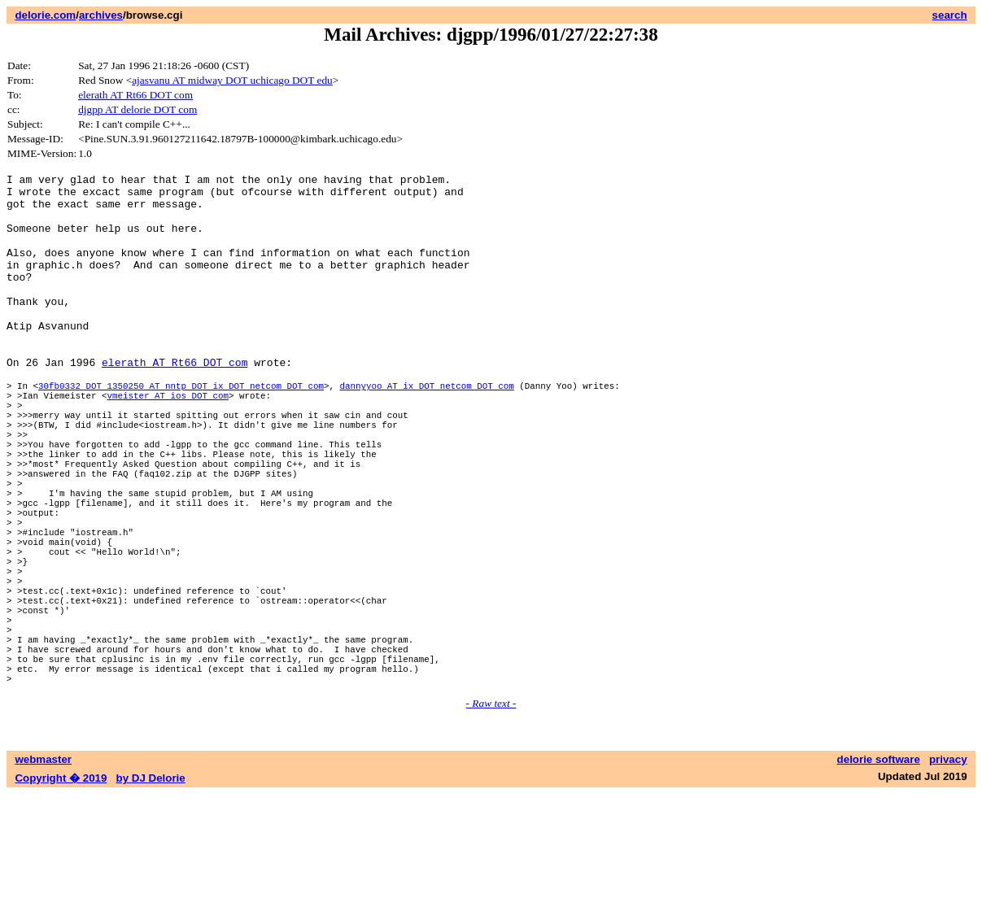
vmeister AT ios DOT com (167, 441)
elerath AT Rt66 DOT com (135, 95)
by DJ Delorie (150, 895)
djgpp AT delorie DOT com (137, 109)
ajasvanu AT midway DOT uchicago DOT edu (232, 80)
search (949, 15)
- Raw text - (491, 820)
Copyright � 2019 (61, 895)
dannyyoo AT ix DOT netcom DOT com (426, 429)
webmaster (43, 876)
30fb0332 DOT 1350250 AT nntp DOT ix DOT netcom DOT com (181, 429)
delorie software (878, 876)
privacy (948, 876)
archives (101, 15)
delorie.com (45, 15)
